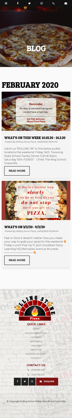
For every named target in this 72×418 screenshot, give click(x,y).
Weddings (36, 341)
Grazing (36, 345)
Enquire (49, 381)
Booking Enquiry (36, 354)
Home (36, 329)
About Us (36, 350)
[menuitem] (36, 329)
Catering (36, 337)
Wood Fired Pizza (36, 333)
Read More (17, 171)
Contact (36, 358)
